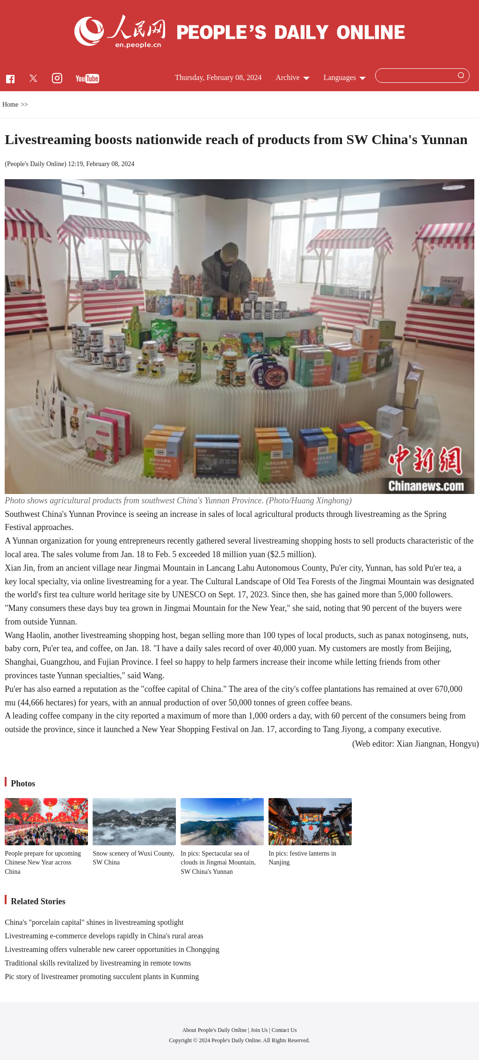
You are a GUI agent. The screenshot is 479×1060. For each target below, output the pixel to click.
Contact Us (284, 1030)
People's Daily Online (35, 163)
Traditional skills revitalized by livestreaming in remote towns (98, 963)
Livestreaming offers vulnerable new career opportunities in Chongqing (112, 949)
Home (10, 104)
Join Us (260, 1030)
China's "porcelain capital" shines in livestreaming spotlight (94, 922)
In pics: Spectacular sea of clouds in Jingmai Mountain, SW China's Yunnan (218, 862)
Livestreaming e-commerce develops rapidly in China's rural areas (104, 936)
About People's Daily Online (214, 1030)
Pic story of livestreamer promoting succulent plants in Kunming (102, 976)
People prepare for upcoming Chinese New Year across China (43, 862)
